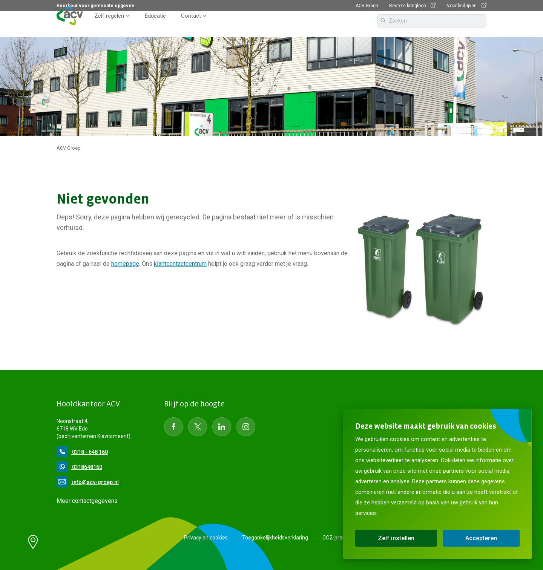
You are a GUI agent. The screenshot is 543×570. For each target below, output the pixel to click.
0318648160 (79, 467)
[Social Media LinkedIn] (221, 426)
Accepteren (481, 538)
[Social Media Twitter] (197, 426)
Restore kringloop (412, 5)
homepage (125, 263)
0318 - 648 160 (82, 452)
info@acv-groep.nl (88, 482)
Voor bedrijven (466, 5)
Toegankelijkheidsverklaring (275, 538)
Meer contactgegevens (87, 500)
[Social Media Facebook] (173, 426)
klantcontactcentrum (180, 263)
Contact (191, 24)
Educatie (155, 24)
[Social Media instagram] (245, 426)
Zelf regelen (109, 24)
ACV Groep (367, 5)
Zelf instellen (396, 538)
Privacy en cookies (206, 538)
